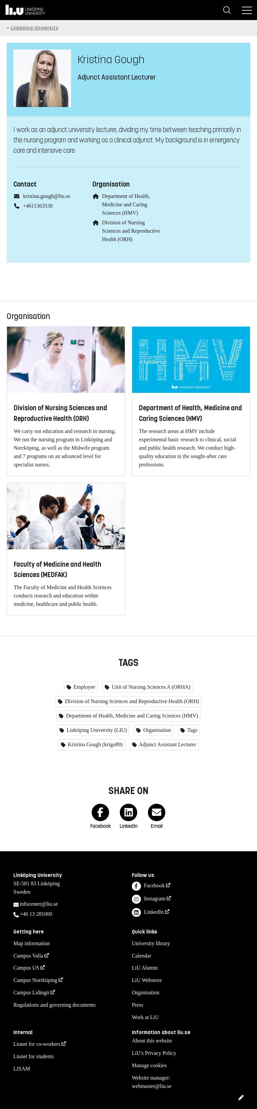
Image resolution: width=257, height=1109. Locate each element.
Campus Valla (28, 956)
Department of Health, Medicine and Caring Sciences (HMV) (126, 204)
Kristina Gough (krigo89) (95, 744)
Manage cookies (149, 1065)
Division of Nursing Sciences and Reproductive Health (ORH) (131, 231)
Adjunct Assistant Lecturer (167, 744)
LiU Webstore (147, 980)
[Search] (227, 10)
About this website (152, 1040)
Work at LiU (145, 1017)
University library (151, 943)
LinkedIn (148, 912)
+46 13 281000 (36, 914)
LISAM (21, 1069)
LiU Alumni (145, 968)
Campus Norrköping (35, 980)
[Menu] (247, 10)
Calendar (141, 956)
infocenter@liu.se (39, 904)
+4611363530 (38, 206)
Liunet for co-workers (36, 1044)
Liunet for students (33, 1056)
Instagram (148, 899)
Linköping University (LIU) (96, 730)
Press (137, 1005)
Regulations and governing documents (54, 1005)
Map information (31, 943)
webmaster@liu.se (151, 1086)
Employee (83, 687)
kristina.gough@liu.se (46, 196)
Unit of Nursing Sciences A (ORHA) (150, 687)
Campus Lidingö (31, 992)
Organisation (156, 730)
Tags (191, 730)
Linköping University (35, 28)
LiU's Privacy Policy (154, 1053)
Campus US (26, 968)
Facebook (148, 886)
